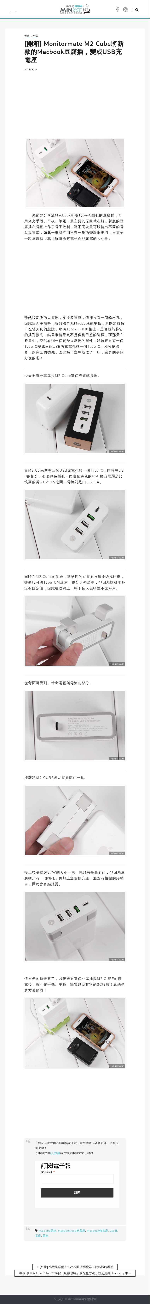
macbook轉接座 (97, 1230)
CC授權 (55, 1153)
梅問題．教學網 (75, 10)
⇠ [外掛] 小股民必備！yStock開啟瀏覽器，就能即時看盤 (75, 1267)
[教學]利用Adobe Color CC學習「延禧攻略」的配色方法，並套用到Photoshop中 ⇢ (75, 1273)
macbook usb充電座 (71, 1230)
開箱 (46, 1236)
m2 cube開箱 (47, 1230)
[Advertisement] (74, 102)
